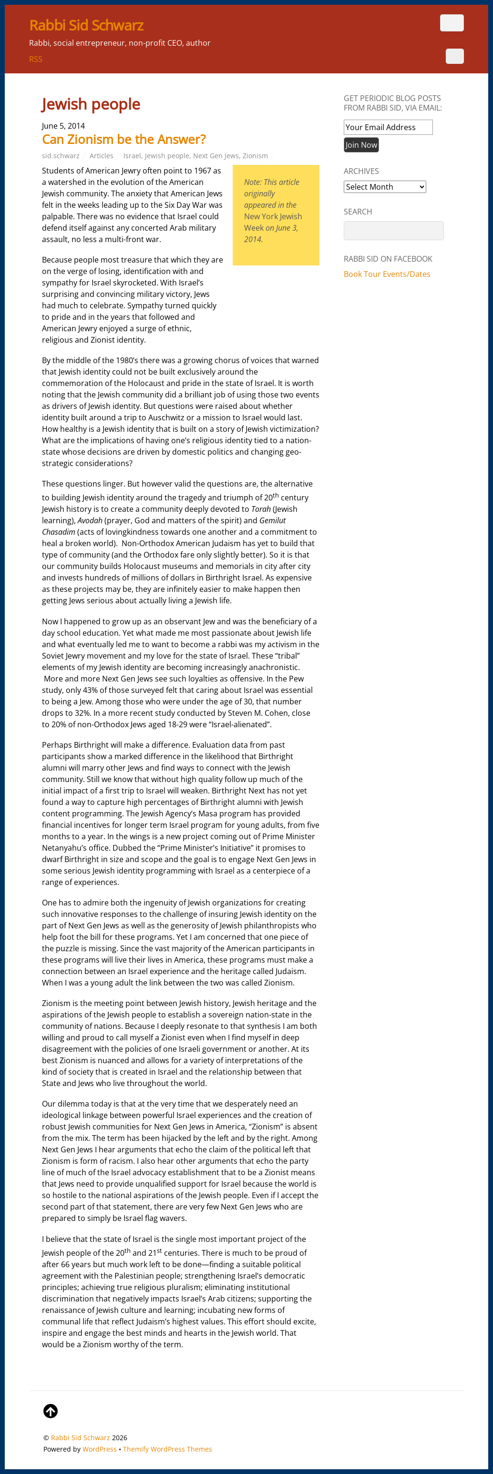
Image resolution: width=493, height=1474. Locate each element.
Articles (101, 155)
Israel (132, 155)
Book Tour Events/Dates (387, 274)
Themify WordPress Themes (167, 1449)
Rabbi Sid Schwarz (80, 1437)
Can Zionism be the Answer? (123, 139)
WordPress (99, 1449)
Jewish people (167, 155)
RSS (35, 59)
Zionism (255, 155)
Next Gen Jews (216, 155)
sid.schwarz (61, 155)
